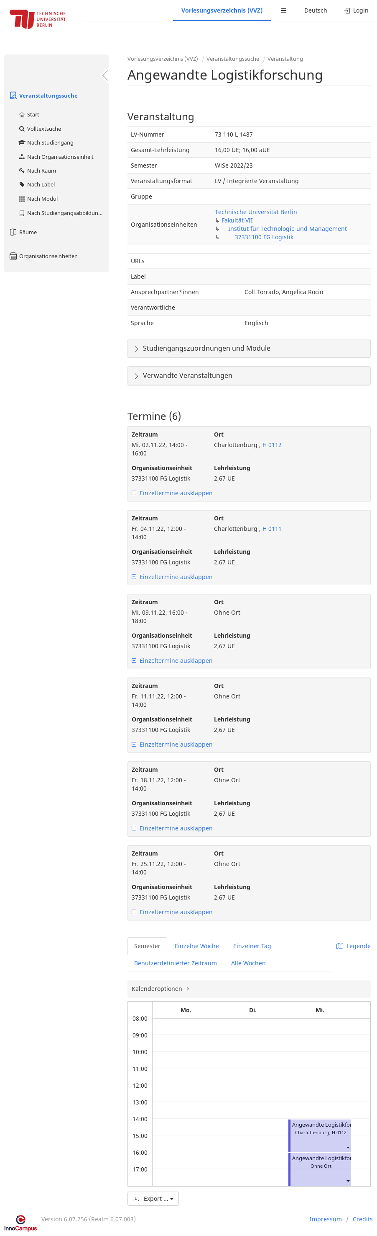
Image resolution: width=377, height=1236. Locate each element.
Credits (363, 1219)
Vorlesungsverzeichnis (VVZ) (221, 10)
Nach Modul (38, 198)
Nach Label (36, 184)
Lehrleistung (232, 468)
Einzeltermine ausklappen (172, 493)
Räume (22, 232)
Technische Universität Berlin (256, 212)
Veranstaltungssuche (43, 95)
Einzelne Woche (197, 946)
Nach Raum (37, 170)
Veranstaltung (285, 58)
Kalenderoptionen (158, 989)
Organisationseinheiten (43, 256)
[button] (348, 1147)
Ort (219, 434)
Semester (147, 946)
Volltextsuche (39, 128)
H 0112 (271, 445)
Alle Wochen (248, 963)
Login (356, 10)
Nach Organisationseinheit (56, 156)
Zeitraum (145, 434)
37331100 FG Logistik (264, 237)
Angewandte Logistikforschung (331, 1124)
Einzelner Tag (252, 946)
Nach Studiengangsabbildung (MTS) (63, 213)
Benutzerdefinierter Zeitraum (175, 963)
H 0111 (271, 529)
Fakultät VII (237, 220)
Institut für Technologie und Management (287, 229)
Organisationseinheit (162, 468)
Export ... (153, 1198)
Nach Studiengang (46, 142)
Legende (353, 946)
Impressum (326, 1219)
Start (28, 114)
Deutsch (315, 10)
